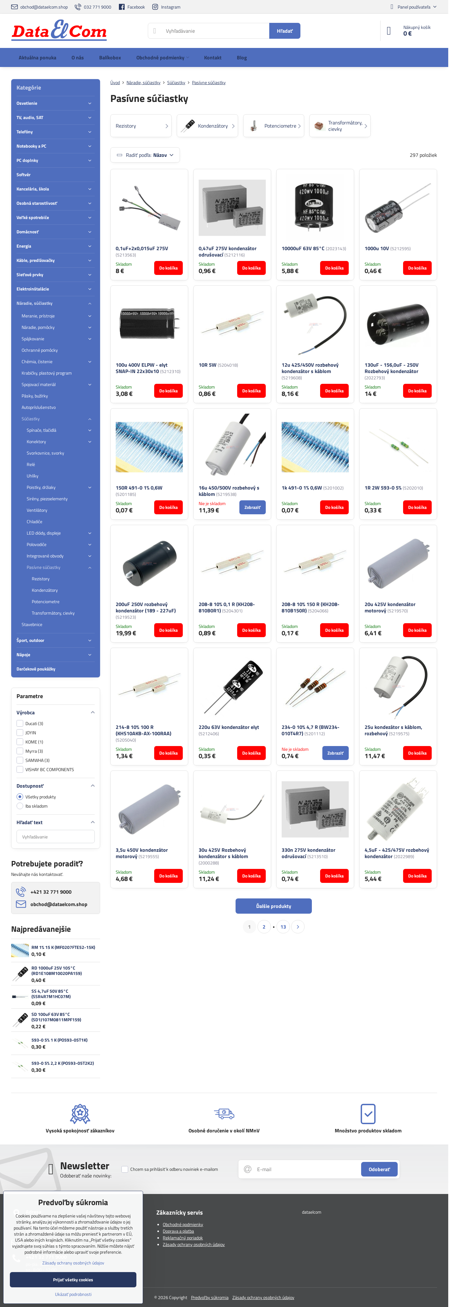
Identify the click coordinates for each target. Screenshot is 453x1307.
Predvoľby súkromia (210, 1297)
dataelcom (311, 1212)
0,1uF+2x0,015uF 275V (142, 248)
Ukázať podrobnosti (73, 1294)
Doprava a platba (178, 1231)
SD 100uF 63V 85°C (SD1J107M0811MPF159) (56, 1017)
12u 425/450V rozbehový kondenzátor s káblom (310, 368)
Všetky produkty (36, 796)
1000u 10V (377, 248)
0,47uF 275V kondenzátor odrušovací (228, 251)
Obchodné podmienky (183, 1224)
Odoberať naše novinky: (85, 1175)
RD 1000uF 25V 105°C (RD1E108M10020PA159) (56, 970)
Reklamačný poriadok (183, 1237)
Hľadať (285, 31)
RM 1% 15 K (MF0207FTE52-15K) (63, 947)
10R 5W (207, 365)
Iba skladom (32, 806)
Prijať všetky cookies (73, 1279)
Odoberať (379, 1169)
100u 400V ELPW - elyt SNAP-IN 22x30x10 (142, 368)
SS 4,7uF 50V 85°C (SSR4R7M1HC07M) (51, 994)
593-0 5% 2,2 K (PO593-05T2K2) (62, 1063)
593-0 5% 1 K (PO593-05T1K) (59, 1040)
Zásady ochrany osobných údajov (194, 1244)
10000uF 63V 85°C (303, 248)
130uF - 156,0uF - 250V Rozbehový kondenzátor (392, 368)
